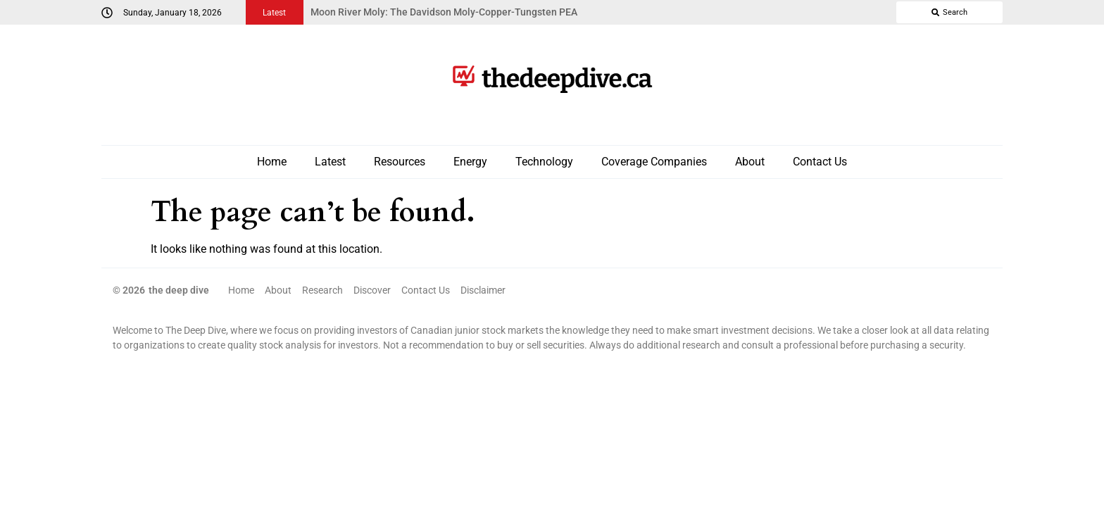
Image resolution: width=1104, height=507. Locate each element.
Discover (372, 290)
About (750, 161)
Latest (330, 161)
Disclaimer (483, 290)
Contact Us (820, 161)
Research (322, 290)
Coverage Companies (654, 161)
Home (272, 161)
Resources (399, 161)
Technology (544, 161)
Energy (470, 161)
